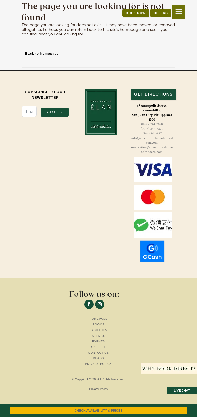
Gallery (98, 346)
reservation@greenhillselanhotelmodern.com (152, 149)
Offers (98, 335)
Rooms (99, 324)
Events (98, 341)
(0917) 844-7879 (152, 129)
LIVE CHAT (182, 390)
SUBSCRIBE (55, 112)
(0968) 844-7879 (152, 133)
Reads (98, 358)
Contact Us (98, 352)
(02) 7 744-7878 (152, 124)
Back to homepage (42, 53)
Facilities (98, 330)
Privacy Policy (98, 363)
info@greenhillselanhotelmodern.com (152, 140)
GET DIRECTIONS (153, 94)
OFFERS (161, 13)
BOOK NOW (136, 13)
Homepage (99, 318)
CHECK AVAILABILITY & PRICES (98, 410)
